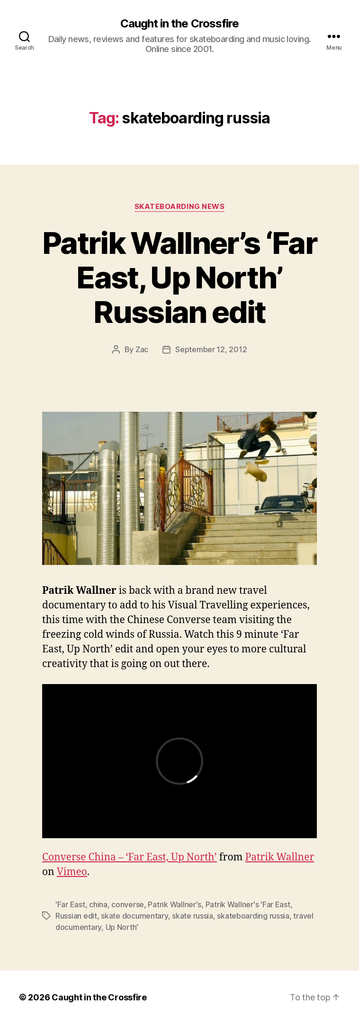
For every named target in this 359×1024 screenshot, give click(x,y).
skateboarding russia (253, 915)
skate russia (192, 915)
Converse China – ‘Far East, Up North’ (129, 857)
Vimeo (72, 872)
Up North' (122, 927)
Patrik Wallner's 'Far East (248, 904)
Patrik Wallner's (174, 904)
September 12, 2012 (211, 349)
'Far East (70, 904)
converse (127, 904)
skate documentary (134, 915)
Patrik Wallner (279, 857)
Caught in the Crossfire (179, 23)
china (98, 904)
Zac (141, 349)
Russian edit (76, 915)
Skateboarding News (180, 206)
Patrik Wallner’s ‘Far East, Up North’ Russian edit (179, 277)
